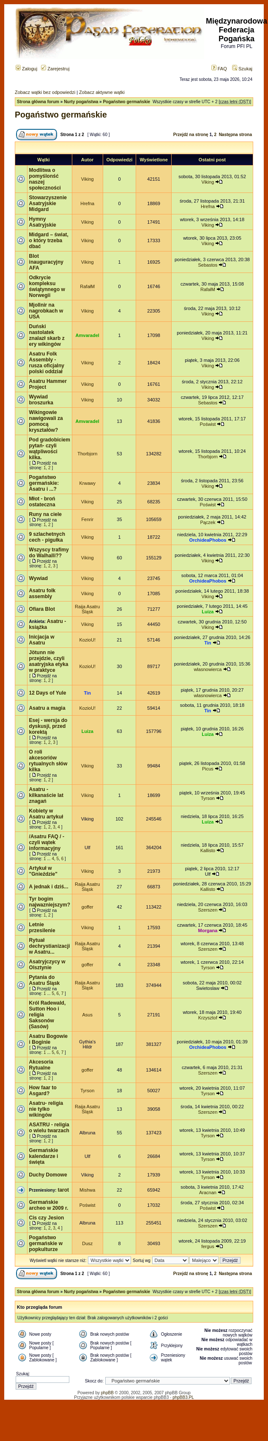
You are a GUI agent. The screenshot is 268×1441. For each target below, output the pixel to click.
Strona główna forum (38, 101)
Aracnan (207, 1192)
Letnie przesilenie (42, 927)
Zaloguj (26, 68)
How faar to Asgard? (43, 1090)
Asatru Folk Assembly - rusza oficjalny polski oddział (46, 362)
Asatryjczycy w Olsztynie (47, 964)
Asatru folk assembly (42, 593)
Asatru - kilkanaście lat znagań (46, 795)
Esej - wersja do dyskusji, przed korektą (48, 726)
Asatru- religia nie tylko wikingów (46, 1109)
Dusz (87, 1243)
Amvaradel (87, 335)
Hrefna (87, 203)
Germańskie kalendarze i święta (43, 1156)
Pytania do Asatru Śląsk (44, 980)
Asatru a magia (47, 708)
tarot (63, 1190)
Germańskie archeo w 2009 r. (48, 1205)
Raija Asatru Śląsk (87, 609)
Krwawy (87, 483)
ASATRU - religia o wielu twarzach (49, 1128)
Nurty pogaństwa (81, 101)
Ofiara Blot (42, 609)
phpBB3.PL (183, 1397)
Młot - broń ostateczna (42, 502)
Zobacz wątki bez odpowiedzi (45, 92)
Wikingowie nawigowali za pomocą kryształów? (46, 421)
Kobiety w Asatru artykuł (46, 814)
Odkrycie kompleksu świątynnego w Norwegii (47, 286)
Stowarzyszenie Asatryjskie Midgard (48, 203)
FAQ (219, 68)
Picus (207, 768)
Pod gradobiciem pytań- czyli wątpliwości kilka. (49, 448)
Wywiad (38, 578)
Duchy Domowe (48, 1175)
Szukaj (242, 68)
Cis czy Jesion (46, 1218)
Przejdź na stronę (190, 134)
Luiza (207, 611)
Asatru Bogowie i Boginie (48, 1039)
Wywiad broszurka (41, 400)
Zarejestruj (55, 68)
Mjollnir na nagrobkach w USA (46, 311)
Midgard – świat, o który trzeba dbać (48, 240)
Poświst (208, 424)
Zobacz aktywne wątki (102, 92)
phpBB (107, 1392)
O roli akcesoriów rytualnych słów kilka (48, 761)
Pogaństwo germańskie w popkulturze (46, 1243)
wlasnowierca (208, 669)
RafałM (87, 286)
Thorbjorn (87, 453)
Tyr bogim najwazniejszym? (49, 902)
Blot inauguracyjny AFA (46, 262)
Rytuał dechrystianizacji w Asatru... (49, 946)
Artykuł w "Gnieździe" (43, 871)
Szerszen (207, 909)
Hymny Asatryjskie (42, 222)
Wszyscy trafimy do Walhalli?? (49, 553)
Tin (207, 642)
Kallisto (207, 850)
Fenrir (87, 519)
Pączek (207, 522)
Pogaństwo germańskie (126, 101)
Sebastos (207, 264)
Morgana (208, 930)
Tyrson (208, 798)
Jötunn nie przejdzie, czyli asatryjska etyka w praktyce (48, 661)
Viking (87, 179)
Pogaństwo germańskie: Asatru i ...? (44, 483)
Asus (87, 1014)
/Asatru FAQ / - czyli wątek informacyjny (46, 842)
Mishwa (87, 1189)
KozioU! (87, 639)
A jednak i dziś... (48, 887)
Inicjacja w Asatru (42, 640)
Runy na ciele (45, 514)
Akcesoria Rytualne (41, 1065)
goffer (87, 906)
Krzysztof (207, 1017)
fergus (207, 1246)
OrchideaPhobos (207, 540)
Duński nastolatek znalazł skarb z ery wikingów (47, 335)
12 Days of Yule (47, 693)
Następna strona (235, 134)
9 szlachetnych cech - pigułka (47, 537)
